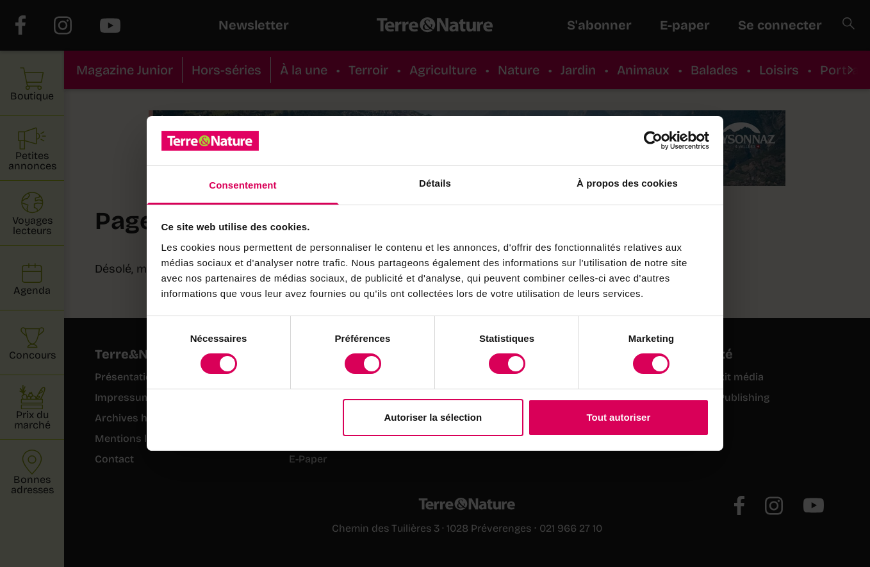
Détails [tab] (435, 183)
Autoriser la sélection (433, 417)
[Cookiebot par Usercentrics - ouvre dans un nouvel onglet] (653, 140)
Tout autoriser (619, 417)
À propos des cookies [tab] (627, 183)
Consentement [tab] (242, 185)
